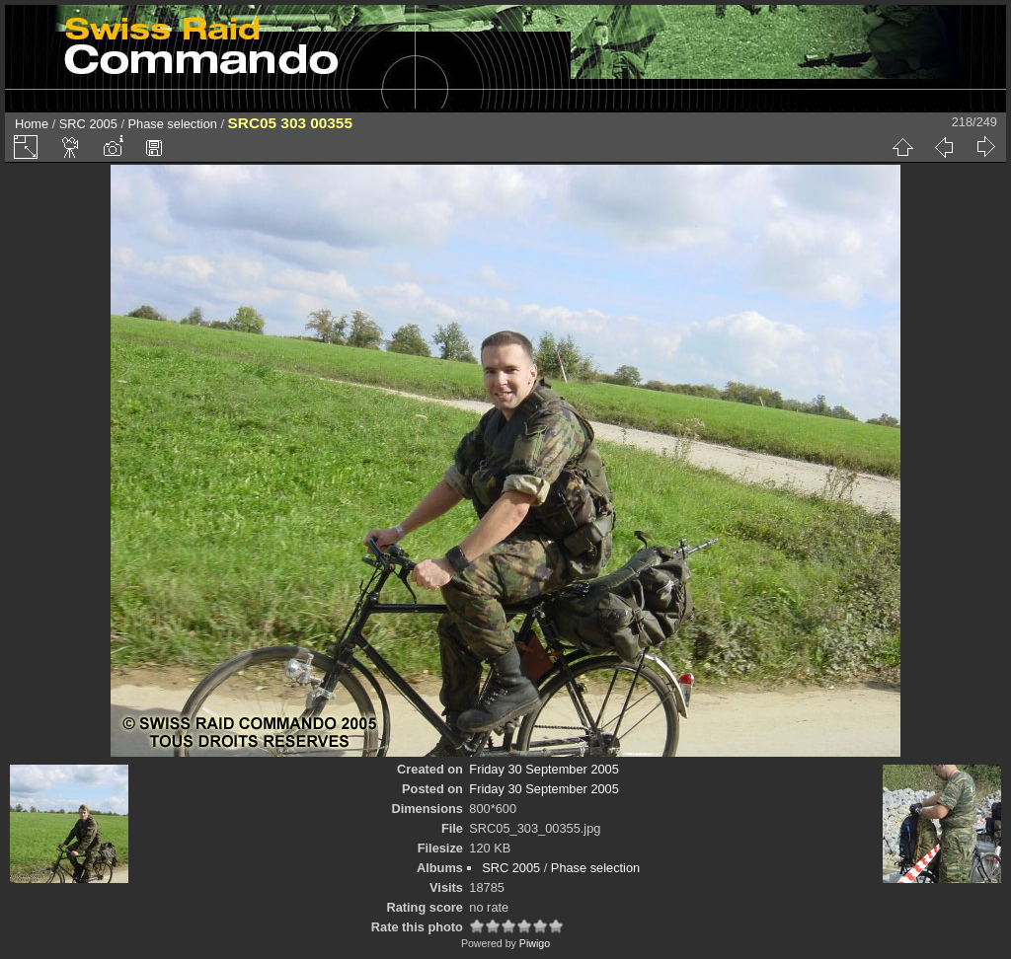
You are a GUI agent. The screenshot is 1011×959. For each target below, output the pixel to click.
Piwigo (534, 943)
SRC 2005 (88, 123)
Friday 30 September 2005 (544, 769)
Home (31, 123)
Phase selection (172, 123)
